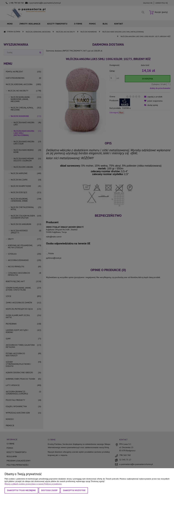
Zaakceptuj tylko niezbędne (21, 490)
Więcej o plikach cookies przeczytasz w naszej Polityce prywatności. (33, 484)
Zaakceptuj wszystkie (74, 490)
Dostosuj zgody (49, 490)
